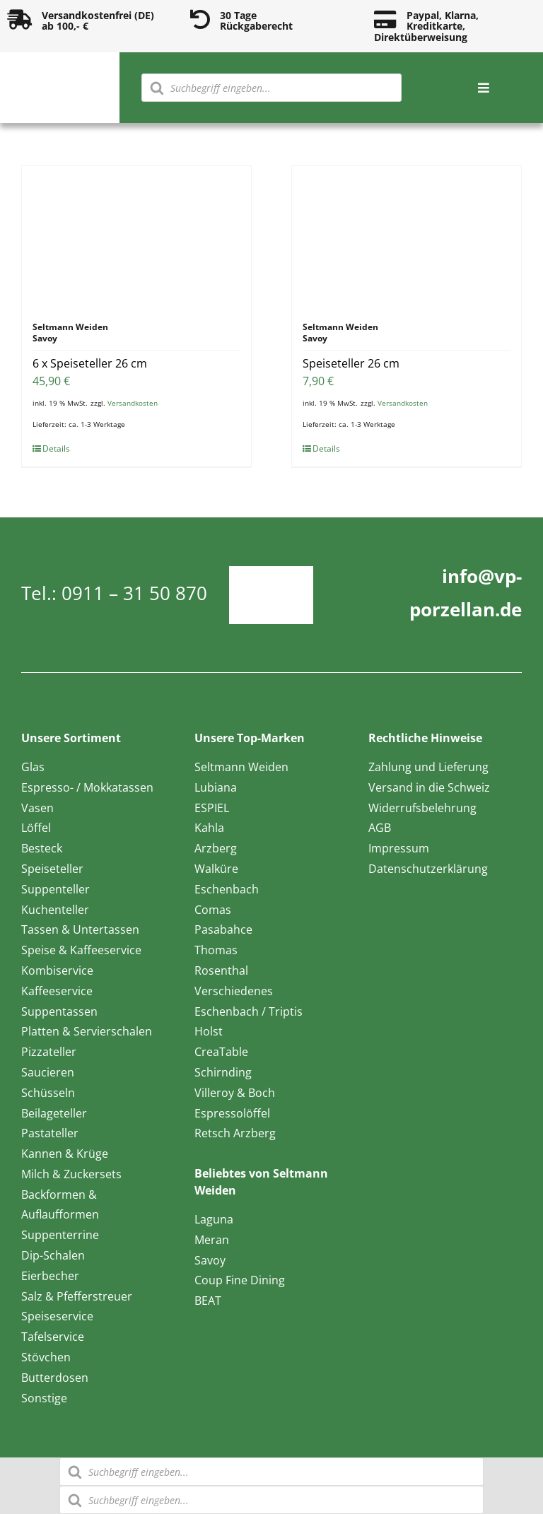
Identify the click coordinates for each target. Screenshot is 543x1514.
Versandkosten (132, 403)
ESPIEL (211, 808)
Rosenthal (221, 970)
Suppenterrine (60, 1235)
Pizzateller (48, 1052)
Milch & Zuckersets (71, 1174)
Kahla (209, 827)
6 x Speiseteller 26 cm (90, 363)
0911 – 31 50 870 (134, 593)
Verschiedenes (233, 991)
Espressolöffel (232, 1113)
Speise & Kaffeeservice (81, 950)
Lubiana (215, 787)
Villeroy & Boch (234, 1093)
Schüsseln (48, 1093)
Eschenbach (226, 889)
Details (56, 448)
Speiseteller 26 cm (351, 363)
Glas (33, 767)
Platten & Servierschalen (86, 1031)
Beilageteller (54, 1113)
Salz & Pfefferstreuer (76, 1296)
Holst (208, 1031)
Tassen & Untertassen (80, 929)
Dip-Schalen (53, 1255)
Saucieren (47, 1072)
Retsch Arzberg (235, 1133)
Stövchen (46, 1357)
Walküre (216, 868)
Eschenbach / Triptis (248, 1011)
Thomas (216, 950)
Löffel (36, 827)
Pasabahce (223, 929)
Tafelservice (52, 1336)
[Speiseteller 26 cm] (406, 236)
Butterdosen (54, 1377)
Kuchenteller (55, 909)
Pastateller (49, 1133)
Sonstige (44, 1398)
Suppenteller (55, 889)
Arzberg (215, 848)
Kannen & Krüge (64, 1153)
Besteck (41, 848)
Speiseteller (52, 868)
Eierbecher (50, 1276)
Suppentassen (59, 1011)
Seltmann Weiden (241, 767)
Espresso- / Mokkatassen (87, 787)
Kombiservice (57, 970)
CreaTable (221, 1052)
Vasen (37, 808)
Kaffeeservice (57, 991)
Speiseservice (57, 1316)
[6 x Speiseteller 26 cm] (136, 236)
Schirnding (223, 1072)
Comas (212, 909)
